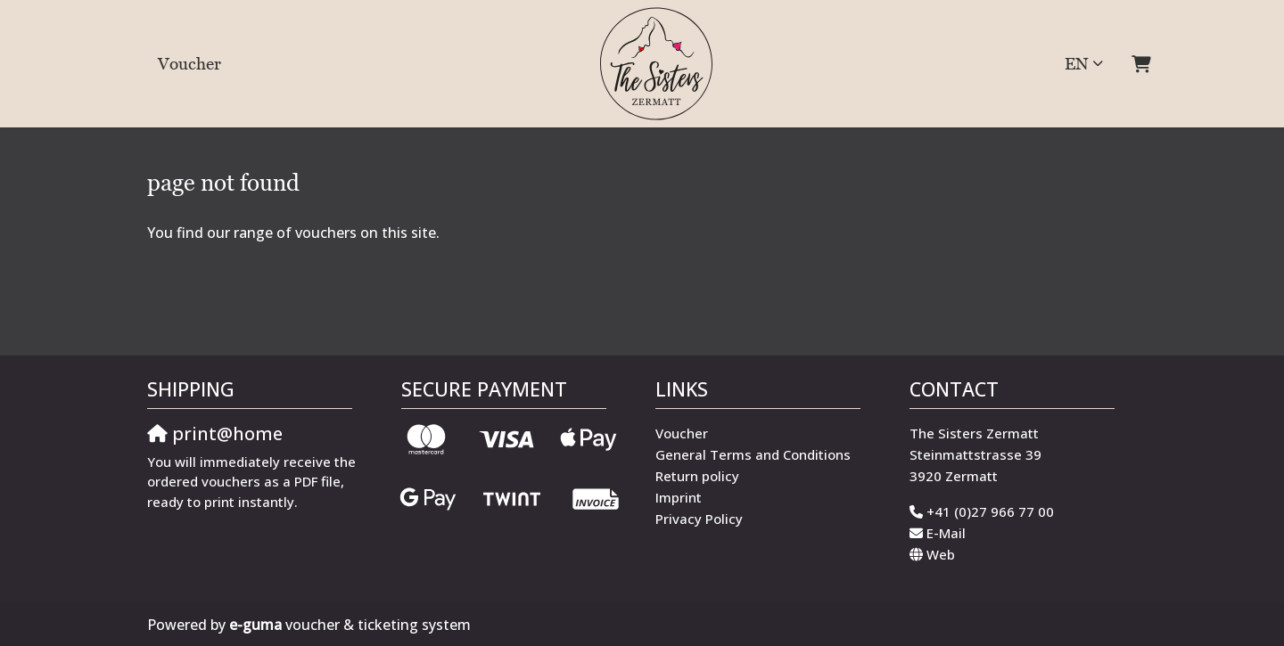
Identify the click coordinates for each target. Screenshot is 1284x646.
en (1077, 63)
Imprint (678, 497)
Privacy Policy (699, 518)
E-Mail (946, 533)
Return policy (697, 476)
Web (940, 554)
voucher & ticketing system (350, 624)
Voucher (189, 63)
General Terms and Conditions (753, 454)
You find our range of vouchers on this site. (293, 232)
